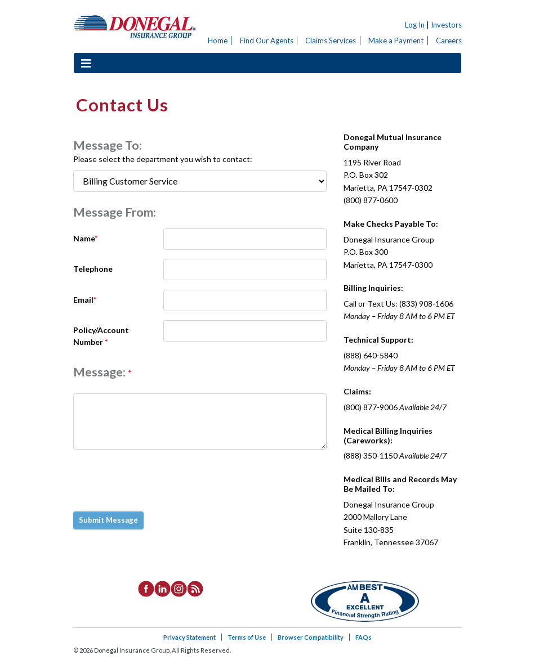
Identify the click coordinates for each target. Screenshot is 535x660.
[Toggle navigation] (86, 63)
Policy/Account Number (101, 336)
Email (84, 299)
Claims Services (330, 40)
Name (85, 238)
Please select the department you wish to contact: (162, 159)
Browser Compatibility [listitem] (311, 637)
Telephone (93, 268)
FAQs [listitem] (363, 637)
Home (218, 40)
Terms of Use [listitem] (247, 637)
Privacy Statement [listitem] (189, 637)
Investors (446, 24)
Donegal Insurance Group (135, 26)
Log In (415, 24)
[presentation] (160, 480)
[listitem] (146, 587)
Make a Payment (395, 40)
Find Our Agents (266, 40)
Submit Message (108, 519)
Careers (449, 40)
